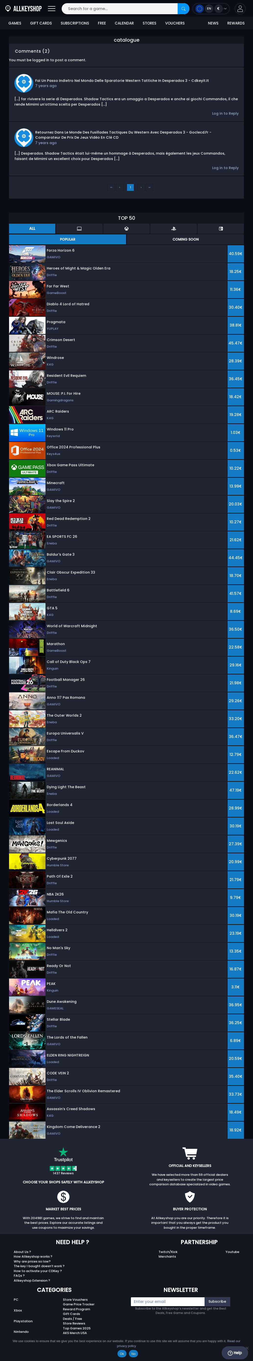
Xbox (18, 1310)
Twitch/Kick (168, 1252)
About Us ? (22, 1252)
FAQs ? (19, 1275)
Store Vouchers (75, 1299)
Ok (122, 1354)
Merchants (167, 1256)
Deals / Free (72, 1318)
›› (149, 187)
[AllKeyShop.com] (23, 8)
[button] (240, 8)
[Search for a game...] (125, 8)
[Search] (183, 8)
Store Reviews (74, 1323)
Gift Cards (71, 1314)
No (133, 1354)
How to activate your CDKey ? (38, 1271)
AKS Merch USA (75, 1333)
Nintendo (21, 1331)
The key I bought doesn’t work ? (39, 1266)
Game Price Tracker (78, 1304)
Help (235, 1353)
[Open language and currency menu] (211, 8)
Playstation (23, 1321)
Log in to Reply (225, 113)
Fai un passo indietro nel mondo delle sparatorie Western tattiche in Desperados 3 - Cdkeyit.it (122, 80)
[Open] (52, 8)
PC (16, 1299)
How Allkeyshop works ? (33, 1256)
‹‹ (111, 187)
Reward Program (76, 1309)
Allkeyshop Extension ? (32, 1280)
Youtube (232, 1252)
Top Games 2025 (77, 1328)
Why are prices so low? (32, 1261)
